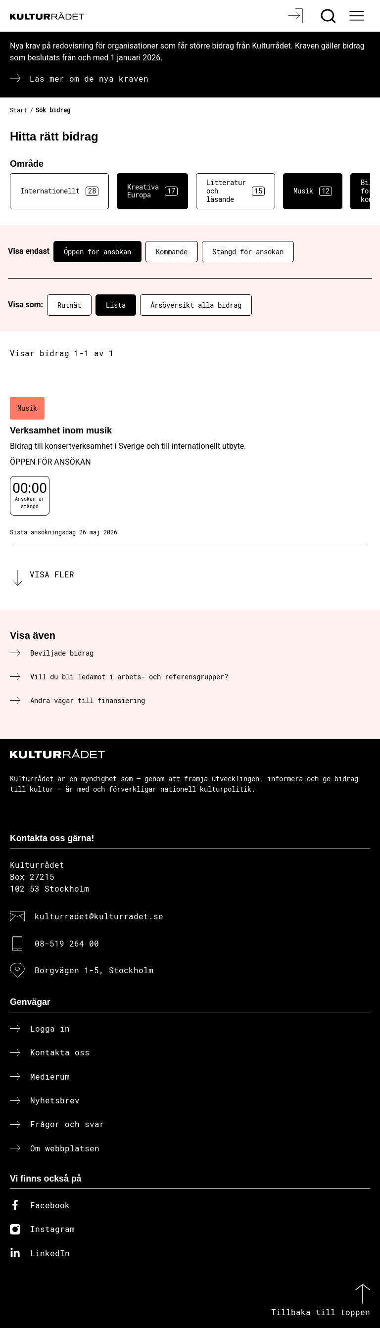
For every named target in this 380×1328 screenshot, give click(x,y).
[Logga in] (296, 16)
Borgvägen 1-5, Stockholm (94, 970)
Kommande (172, 251)
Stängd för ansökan (248, 251)
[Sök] (329, 16)
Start (18, 110)
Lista (116, 305)
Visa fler (52, 574)
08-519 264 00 (67, 943)
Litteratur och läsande (235, 191)
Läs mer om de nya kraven (89, 78)
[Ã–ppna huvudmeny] (357, 15)
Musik (312, 191)
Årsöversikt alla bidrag (195, 305)
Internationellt (59, 191)
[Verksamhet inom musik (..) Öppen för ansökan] (190, 466)
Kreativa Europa (152, 191)
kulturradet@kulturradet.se (99, 916)
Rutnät (69, 305)
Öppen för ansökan (97, 251)
